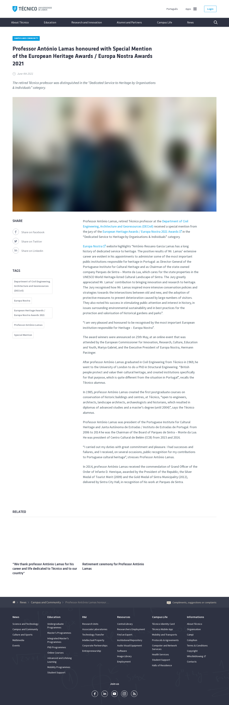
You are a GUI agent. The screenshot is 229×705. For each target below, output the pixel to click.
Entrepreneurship (91, 650)
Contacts (192, 661)
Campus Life (164, 22)
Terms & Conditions (197, 645)
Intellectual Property (93, 640)
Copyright (192, 650)
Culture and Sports (23, 634)
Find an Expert (124, 634)
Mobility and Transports (164, 634)
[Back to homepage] (14, 602)
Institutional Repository (129, 640)
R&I (84, 617)
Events (16, 645)
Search (213, 22)
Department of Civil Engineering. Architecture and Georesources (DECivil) (32, 286)
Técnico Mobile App (162, 629)
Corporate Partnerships (95, 645)
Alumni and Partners (129, 22)
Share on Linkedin (28, 250)
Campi (190, 634)
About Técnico (20, 22)
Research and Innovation (86, 22)
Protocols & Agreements (165, 640)
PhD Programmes (56, 647)
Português (172, 9)
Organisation (194, 629)
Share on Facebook (28, 232)
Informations (195, 617)
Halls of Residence (162, 665)
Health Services (160, 654)
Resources (123, 617)
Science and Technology (25, 623)
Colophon (192, 640)
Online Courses (55, 652)
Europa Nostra (92, 246)
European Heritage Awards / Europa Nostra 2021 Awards (140, 231)
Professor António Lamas (28, 324)
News (190, 22)
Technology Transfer (93, 634)
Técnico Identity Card (163, 623)
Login (210, 9)
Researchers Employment (131, 629)
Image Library (124, 656)
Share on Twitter (27, 241)
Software (122, 650)
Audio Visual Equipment (129, 645)
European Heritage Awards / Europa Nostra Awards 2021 (29, 313)
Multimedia (18, 640)
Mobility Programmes (58, 667)
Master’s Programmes (59, 632)
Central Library (125, 623)
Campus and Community (26, 38)
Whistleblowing (195, 656)
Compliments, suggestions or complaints (191, 602)
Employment (124, 661)
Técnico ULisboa (32, 9)
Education (50, 22)
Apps (188, 9)
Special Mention (23, 335)
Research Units (90, 623)
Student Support (56, 672)
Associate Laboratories (94, 629)
